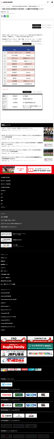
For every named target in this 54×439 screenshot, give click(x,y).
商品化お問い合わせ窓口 (6, 281)
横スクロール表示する (46, 25)
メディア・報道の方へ (5, 277)
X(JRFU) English (4, 306)
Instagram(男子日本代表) (6, 323)
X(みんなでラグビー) (5, 309)
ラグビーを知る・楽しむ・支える (8, 220)
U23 (2, 193)
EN (49, 2)
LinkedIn (3, 330)
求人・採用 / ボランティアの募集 (8, 284)
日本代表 (3, 13)
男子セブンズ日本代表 (5, 180)
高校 (2, 200)
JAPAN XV (3, 190)
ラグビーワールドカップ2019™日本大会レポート (11, 223)
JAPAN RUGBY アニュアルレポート (9, 226)
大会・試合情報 (4, 217)
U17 (2, 203)
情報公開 (3, 261)
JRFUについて (4, 257)
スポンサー (3, 267)
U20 (2, 197)
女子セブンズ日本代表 (5, 184)
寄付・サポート (4, 271)
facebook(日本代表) (5, 296)
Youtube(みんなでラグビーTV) (7, 316)
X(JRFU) (3, 303)
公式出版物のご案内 (5, 274)
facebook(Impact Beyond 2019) (8, 299)
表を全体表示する (36, 25)
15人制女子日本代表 (9, 13)
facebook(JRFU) (4, 292)
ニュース (8, 6)
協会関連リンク (4, 264)
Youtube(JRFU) (4, 313)
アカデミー (3, 207)
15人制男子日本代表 (5, 177)
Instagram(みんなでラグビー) (7, 326)
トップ (2, 6)
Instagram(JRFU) (5, 320)
